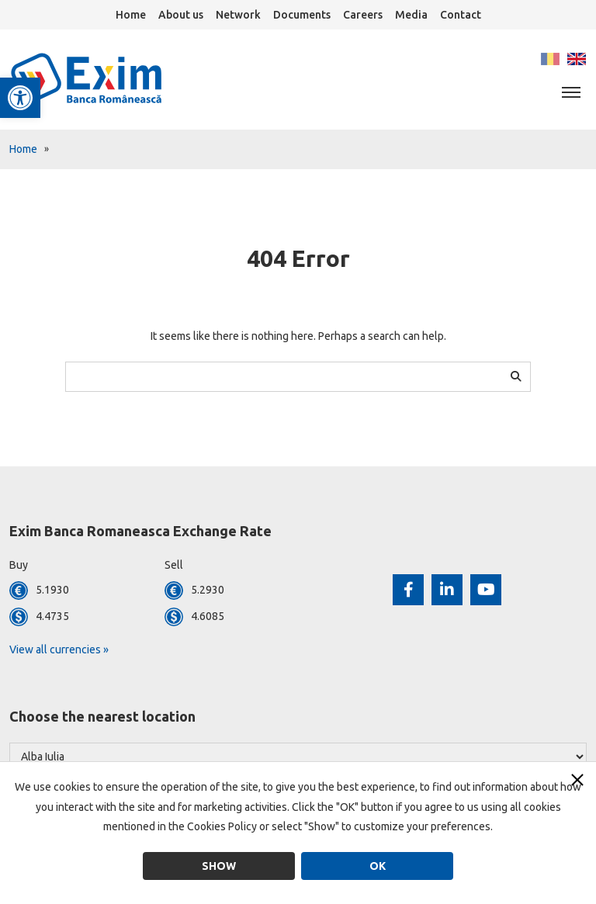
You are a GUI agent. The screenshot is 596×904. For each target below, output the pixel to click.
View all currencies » (59, 649)
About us (180, 15)
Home (131, 15)
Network (238, 15)
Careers (363, 15)
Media (411, 15)
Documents (302, 15)
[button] (20, 98)
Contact (460, 15)
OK (377, 866)
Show (219, 866)
